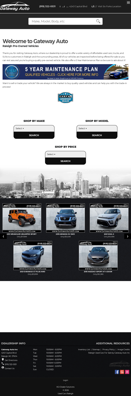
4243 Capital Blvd (73, 7)
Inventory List (84, 349)
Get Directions (11, 360)
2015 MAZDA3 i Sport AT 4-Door (98, 272)
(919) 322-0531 (47, 6)
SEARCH (34, 135)
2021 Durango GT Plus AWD (33, 272)
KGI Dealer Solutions (65, 387)
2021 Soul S (109, 234)
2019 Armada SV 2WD (65, 234)
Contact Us (9, 368)
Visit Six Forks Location (106, 7)
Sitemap (96, 349)
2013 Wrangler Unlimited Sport (21, 234)
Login (65, 380)
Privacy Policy (108, 349)
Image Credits (124, 349)
